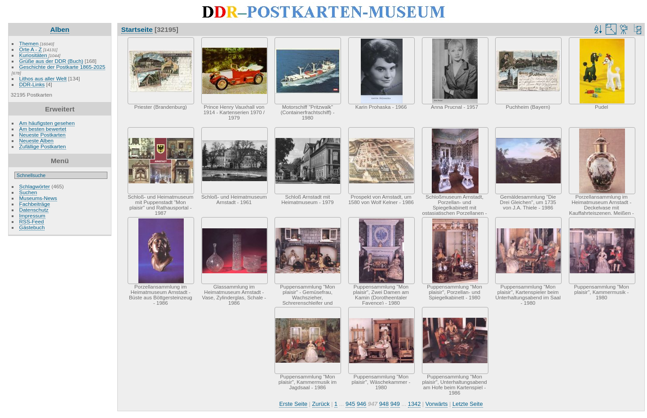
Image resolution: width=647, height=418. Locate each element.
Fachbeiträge (34, 204)
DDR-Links (32, 84)
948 (384, 403)
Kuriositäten (34, 55)
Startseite (137, 29)
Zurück (321, 403)
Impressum (32, 215)
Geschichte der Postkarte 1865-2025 (62, 67)
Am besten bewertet (42, 129)
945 (350, 403)
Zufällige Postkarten (42, 146)
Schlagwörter (34, 186)
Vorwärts (436, 403)
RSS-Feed (31, 221)
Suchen (28, 192)
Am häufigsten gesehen (47, 123)
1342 (414, 403)
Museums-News (38, 198)
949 (395, 403)
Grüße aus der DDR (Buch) (51, 61)
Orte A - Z (30, 49)
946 (361, 403)
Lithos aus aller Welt (43, 78)
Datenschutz (34, 210)
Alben (60, 29)
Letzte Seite (467, 403)
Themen (29, 43)
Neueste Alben (36, 140)
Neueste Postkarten (42, 135)
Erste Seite (293, 403)
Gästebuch (32, 227)
